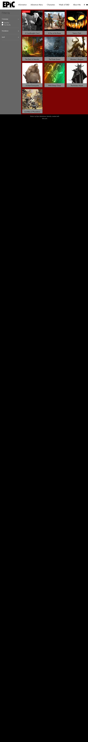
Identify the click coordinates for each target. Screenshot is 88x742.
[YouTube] (87, 5)
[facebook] (84, 5)
